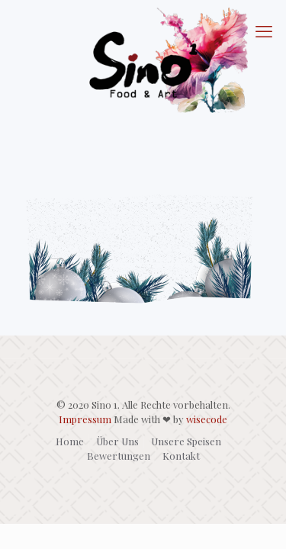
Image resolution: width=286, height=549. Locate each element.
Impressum (85, 419)
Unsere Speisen (186, 441)
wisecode (206, 419)
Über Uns (117, 441)
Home (70, 441)
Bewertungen (118, 455)
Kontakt (181, 455)
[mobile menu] (265, 30)
